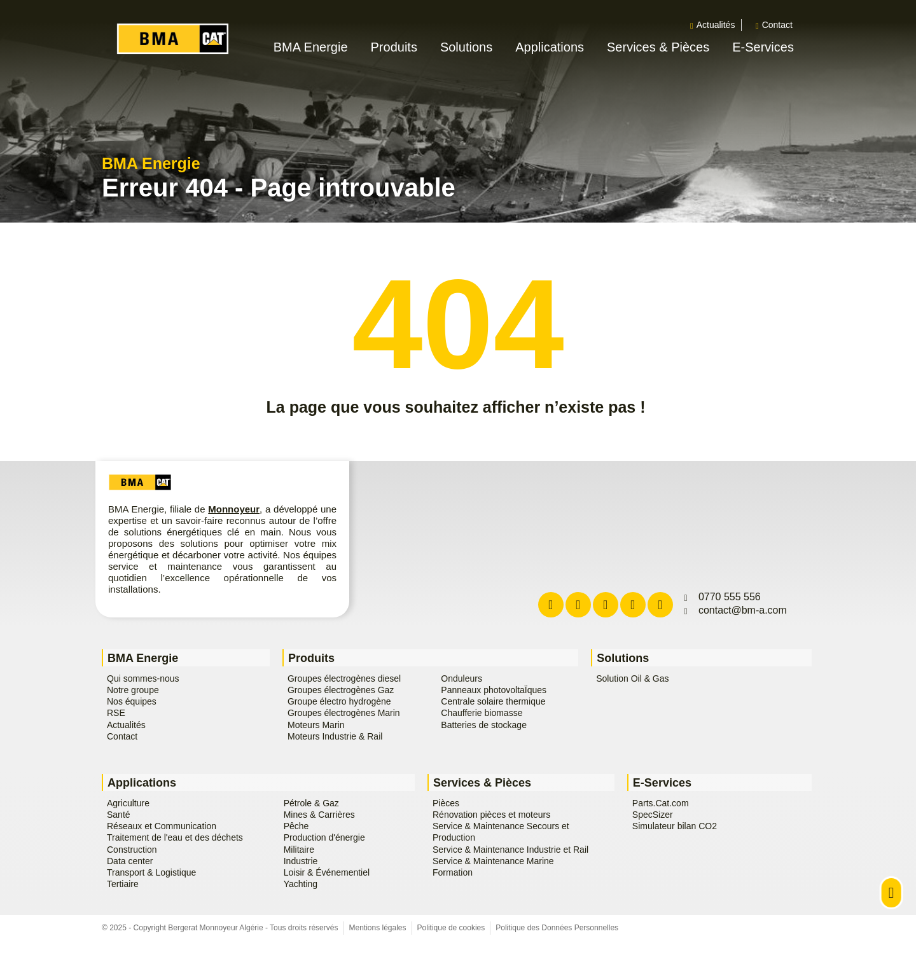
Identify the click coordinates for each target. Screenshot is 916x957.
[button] (326, 47)
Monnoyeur (234, 509)
